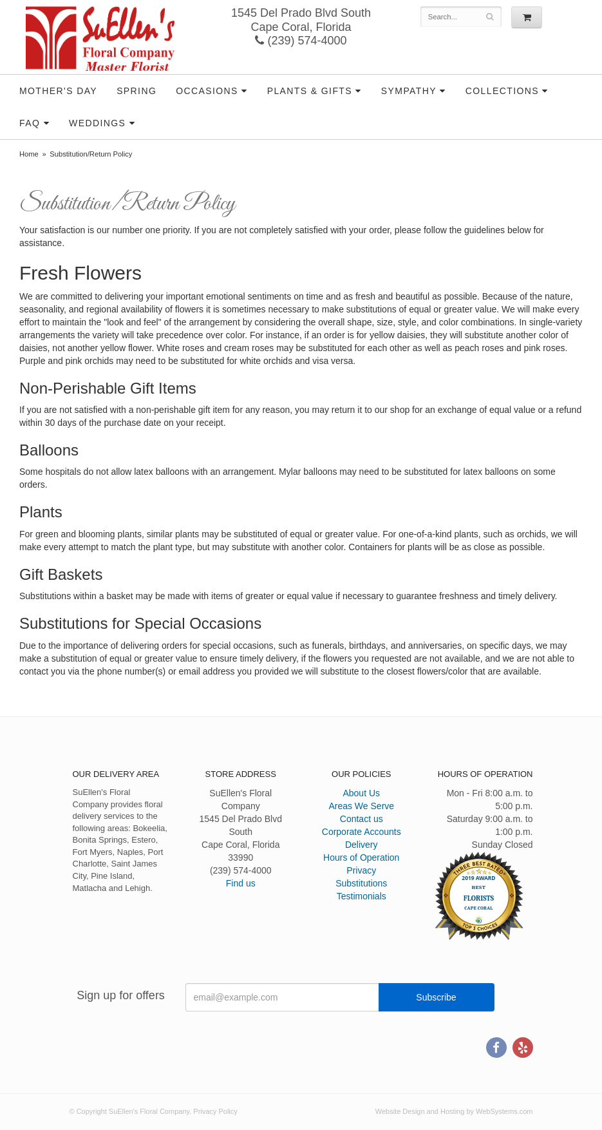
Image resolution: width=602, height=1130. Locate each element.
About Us (361, 793)
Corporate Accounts (361, 832)
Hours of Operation (361, 857)
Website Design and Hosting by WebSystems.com (454, 1111)
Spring (136, 91)
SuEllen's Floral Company (100, 38)
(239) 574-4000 (300, 40)
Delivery (361, 844)
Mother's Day (58, 91)
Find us (241, 883)
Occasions (207, 91)
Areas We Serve (361, 806)
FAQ (29, 123)
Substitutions (361, 883)
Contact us (361, 819)
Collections (502, 91)
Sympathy (409, 91)
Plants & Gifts (309, 91)
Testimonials (361, 896)
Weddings (97, 123)
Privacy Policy (215, 1111)
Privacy (361, 870)
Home (29, 154)
